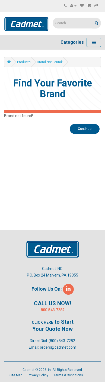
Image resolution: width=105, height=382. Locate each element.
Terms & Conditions (68, 375)
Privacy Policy (38, 375)
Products (24, 62)
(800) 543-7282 (62, 341)
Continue (84, 129)
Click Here (42, 322)
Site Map (15, 375)
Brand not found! (50, 62)
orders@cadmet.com (58, 347)
